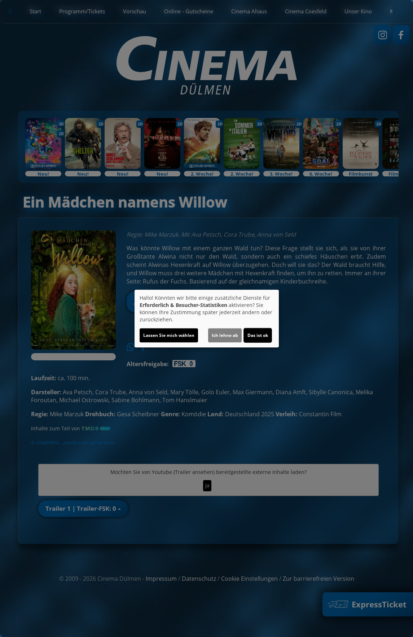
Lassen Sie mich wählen (168, 335)
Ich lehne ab (225, 335)
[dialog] (207, 318)
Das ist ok (257, 335)
